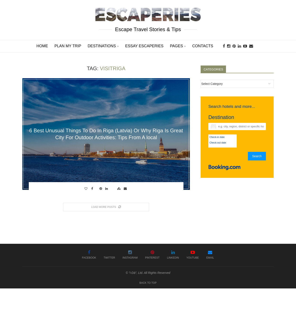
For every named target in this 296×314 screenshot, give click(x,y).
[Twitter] (109, 255)
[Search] (260, 46)
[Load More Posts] (106, 207)
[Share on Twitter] (96, 188)
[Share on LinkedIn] (107, 188)
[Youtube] (245, 46)
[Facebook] (224, 46)
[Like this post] (86, 188)
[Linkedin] (239, 46)
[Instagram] (228, 46)
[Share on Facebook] (92, 188)
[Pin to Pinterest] (101, 188)
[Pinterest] (234, 46)
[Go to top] (148, 282)
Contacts (202, 46)
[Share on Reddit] (113, 188)
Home (42, 46)
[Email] (251, 46)
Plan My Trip (68, 46)
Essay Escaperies (144, 46)
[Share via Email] (126, 188)
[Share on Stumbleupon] (119, 188)
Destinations (102, 46)
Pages (176, 46)
